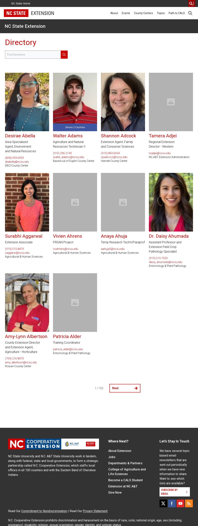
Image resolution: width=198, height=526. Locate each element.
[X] (163, 503)
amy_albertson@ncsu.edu (21, 362)
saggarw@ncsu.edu (17, 252)
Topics (161, 13)
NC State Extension (25, 26)
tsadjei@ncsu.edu (160, 153)
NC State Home (20, 3)
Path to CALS (177, 13)
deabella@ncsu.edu (17, 161)
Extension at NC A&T (122, 486)
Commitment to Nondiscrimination (44, 511)
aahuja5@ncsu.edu (113, 248)
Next (125, 388)
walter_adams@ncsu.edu (68, 157)
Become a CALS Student (125, 480)
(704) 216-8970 (14, 358)
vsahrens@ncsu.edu (65, 248)
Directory (20, 42)
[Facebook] (172, 503)
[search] (191, 3)
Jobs (111, 457)
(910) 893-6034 (110, 153)
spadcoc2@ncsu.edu (114, 157)
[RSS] (189, 503)
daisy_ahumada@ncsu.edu (165, 262)
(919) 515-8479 (14, 248)
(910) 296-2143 (62, 153)
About (114, 13)
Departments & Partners (125, 463)
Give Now (115, 492)
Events (126, 13)
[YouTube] (180, 503)
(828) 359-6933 (14, 157)
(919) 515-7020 (158, 258)
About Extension (119, 451)
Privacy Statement (95, 511)
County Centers (143, 13)
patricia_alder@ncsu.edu (68, 349)
